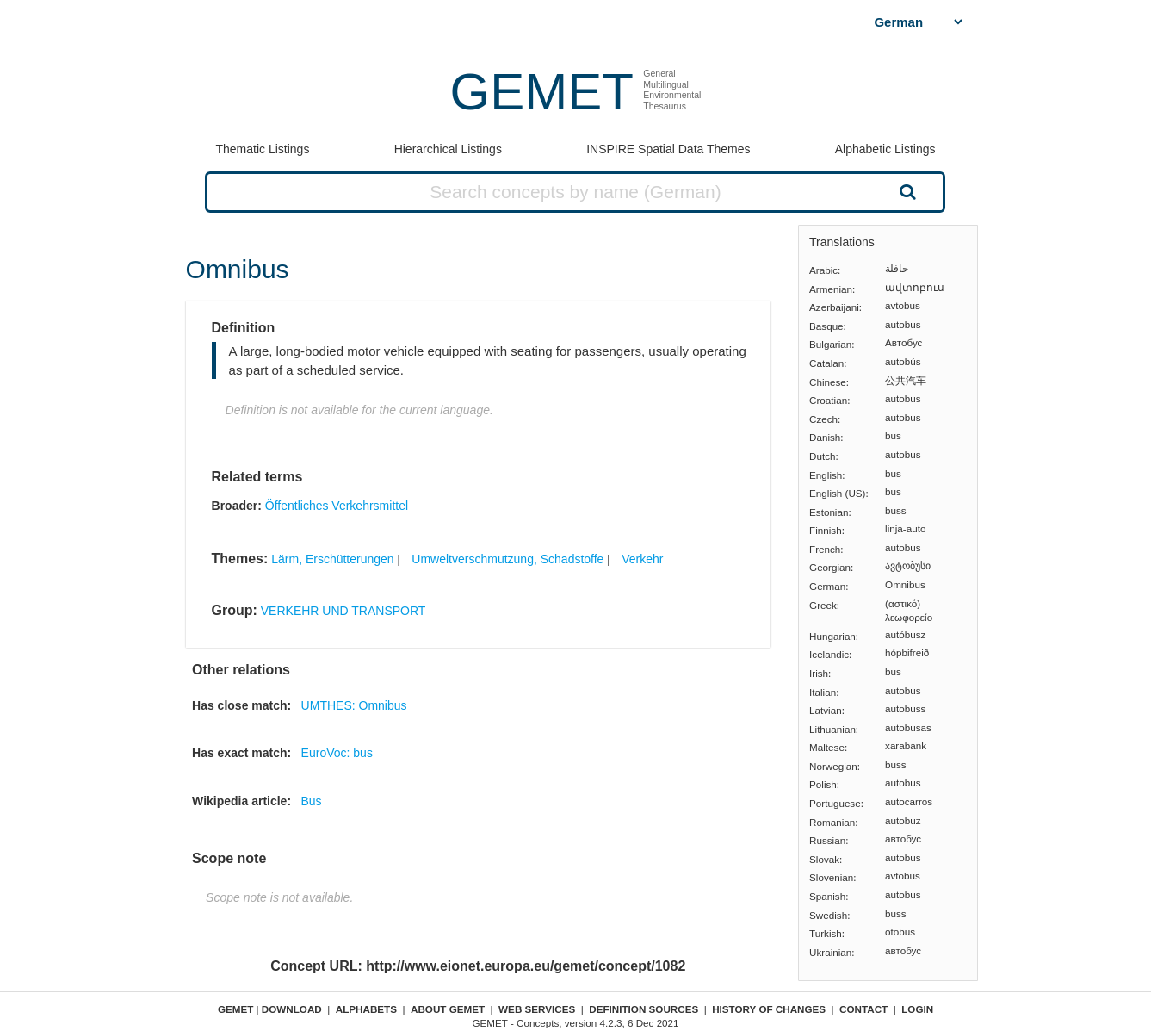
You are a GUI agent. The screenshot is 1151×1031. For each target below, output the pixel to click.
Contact (863, 1009)
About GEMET (448, 1009)
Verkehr (642, 559)
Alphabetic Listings (885, 149)
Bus (310, 801)
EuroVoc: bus (337, 753)
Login (917, 1009)
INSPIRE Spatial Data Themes (668, 149)
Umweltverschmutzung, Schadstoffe (507, 559)
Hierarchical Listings (448, 149)
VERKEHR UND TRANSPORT (343, 611)
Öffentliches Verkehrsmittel (336, 505)
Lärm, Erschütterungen (332, 559)
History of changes (769, 1009)
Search (906, 191)
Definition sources (643, 1009)
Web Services (536, 1009)
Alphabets (366, 1009)
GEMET (542, 92)
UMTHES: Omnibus (354, 705)
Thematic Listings (262, 149)
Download (292, 1009)
